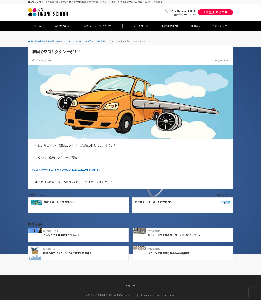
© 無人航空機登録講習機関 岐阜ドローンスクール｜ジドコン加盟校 (120, 295)
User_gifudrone (221, 60)
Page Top (130, 284)
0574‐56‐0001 (183, 11)
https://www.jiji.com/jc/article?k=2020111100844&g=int (66, 169)
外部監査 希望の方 (215, 12)
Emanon (171, 295)
